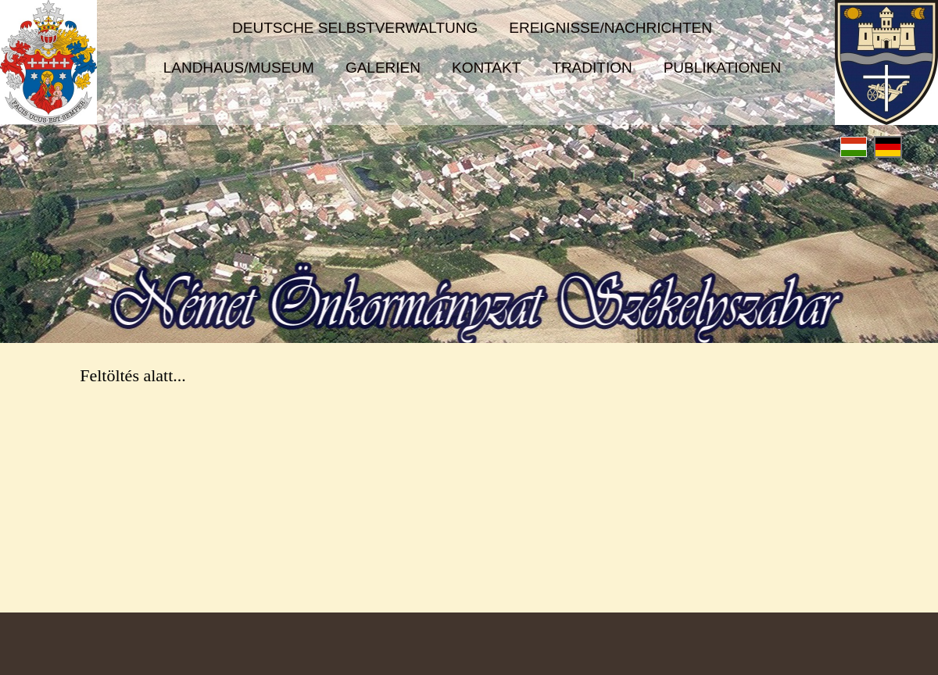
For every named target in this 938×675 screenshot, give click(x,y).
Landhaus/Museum (238, 67)
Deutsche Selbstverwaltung (355, 28)
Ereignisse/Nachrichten (610, 28)
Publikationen (723, 67)
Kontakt (486, 67)
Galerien (383, 67)
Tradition (592, 67)
